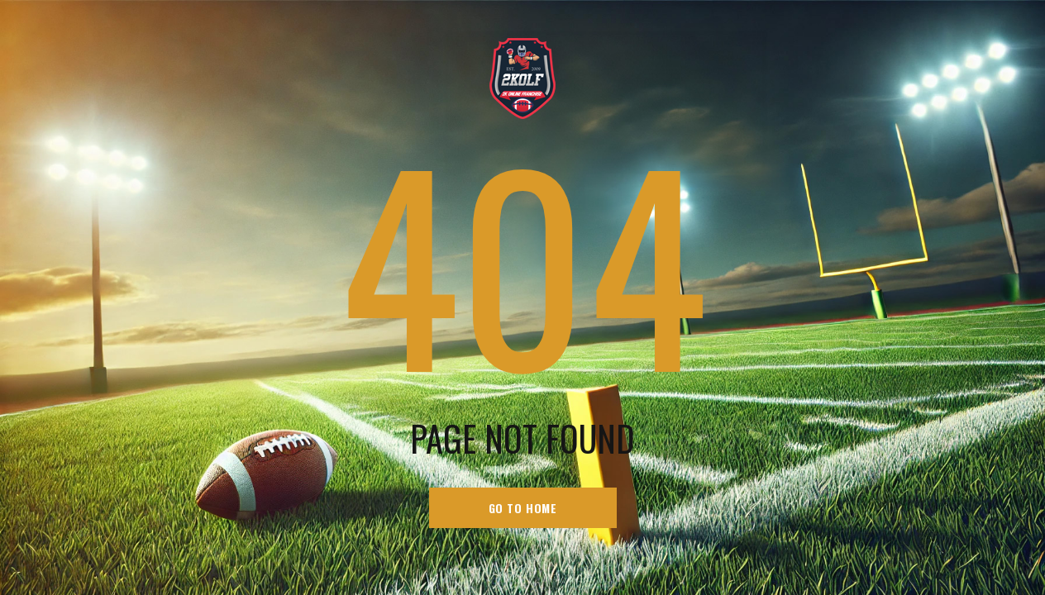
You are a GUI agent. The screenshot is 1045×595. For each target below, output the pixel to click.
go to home (523, 507)
